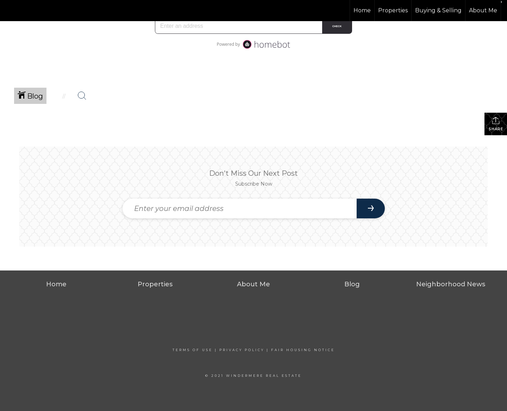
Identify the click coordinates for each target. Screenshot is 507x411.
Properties (393, 10)
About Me (483, 10)
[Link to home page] (31, 10)
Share (496, 123)
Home (362, 10)
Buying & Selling (438, 10)
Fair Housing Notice (303, 350)
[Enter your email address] (240, 208)
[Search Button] (82, 95)
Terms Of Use (193, 350)
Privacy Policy (241, 350)
